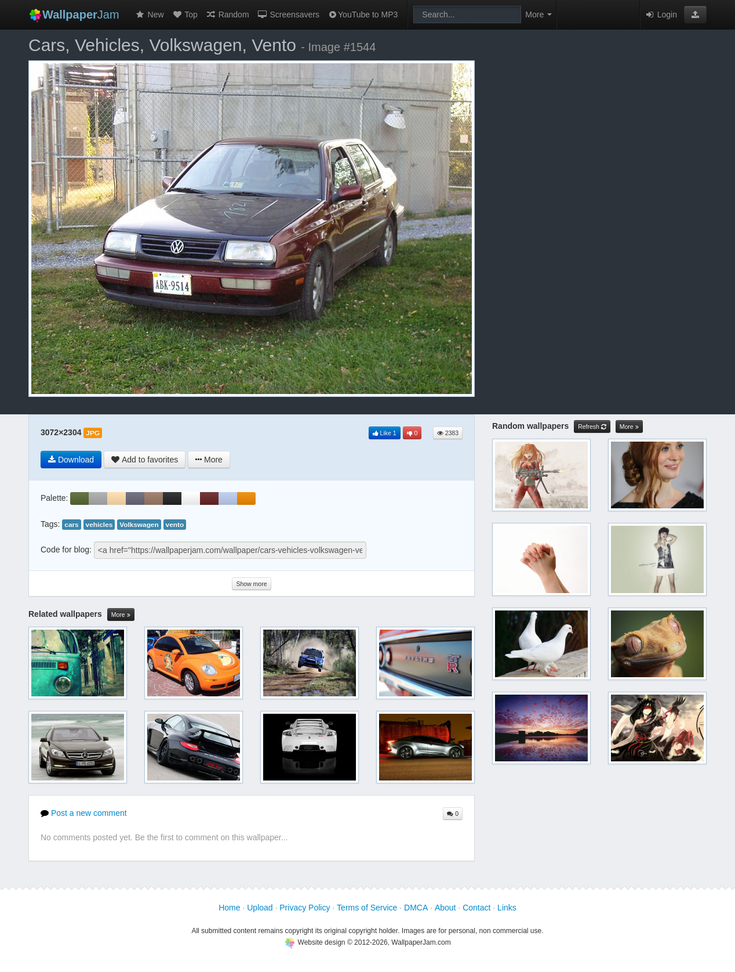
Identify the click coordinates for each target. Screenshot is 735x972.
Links (506, 907)
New (149, 14)
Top (185, 14)
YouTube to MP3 (363, 14)
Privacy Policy (304, 907)
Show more (251, 583)
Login (661, 14)
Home (229, 907)
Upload (259, 907)
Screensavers (288, 14)
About (445, 907)
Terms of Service (367, 907)
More (120, 615)
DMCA (416, 907)
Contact (476, 907)
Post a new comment (84, 813)
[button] (695, 14)
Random (227, 14)
